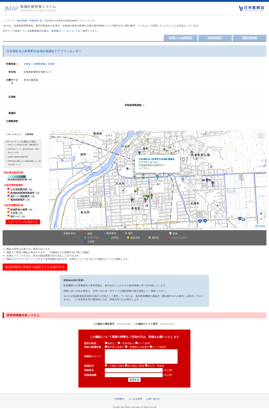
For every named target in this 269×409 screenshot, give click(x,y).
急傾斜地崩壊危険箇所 (22, 193)
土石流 (14, 212)
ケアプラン (91, 238)
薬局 (173, 234)
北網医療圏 (39, 63)
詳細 (30, 180)
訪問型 (113, 238)
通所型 (153, 238)
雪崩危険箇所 (17, 199)
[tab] (13, 134)
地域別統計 (215, 38)
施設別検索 (22, 20)
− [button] (261, 219)
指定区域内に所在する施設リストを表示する (35, 267)
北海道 (27, 63)
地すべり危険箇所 (20, 196)
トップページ (9, 20)
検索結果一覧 (36, 20)
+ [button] (261, 214)
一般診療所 (108, 234)
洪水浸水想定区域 (17, 179)
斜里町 (51, 63)
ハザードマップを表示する (22, 221)
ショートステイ (177, 238)
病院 (87, 234)
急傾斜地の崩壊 (18, 209)
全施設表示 (69, 233)
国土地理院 (260, 226)
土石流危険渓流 (18, 189)
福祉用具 (133, 238)
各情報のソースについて (64, 30)
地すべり (15, 216)
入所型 (89, 242)
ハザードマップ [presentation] (13, 134)
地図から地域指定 (180, 38)
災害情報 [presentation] (29, 134)
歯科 (128, 234)
